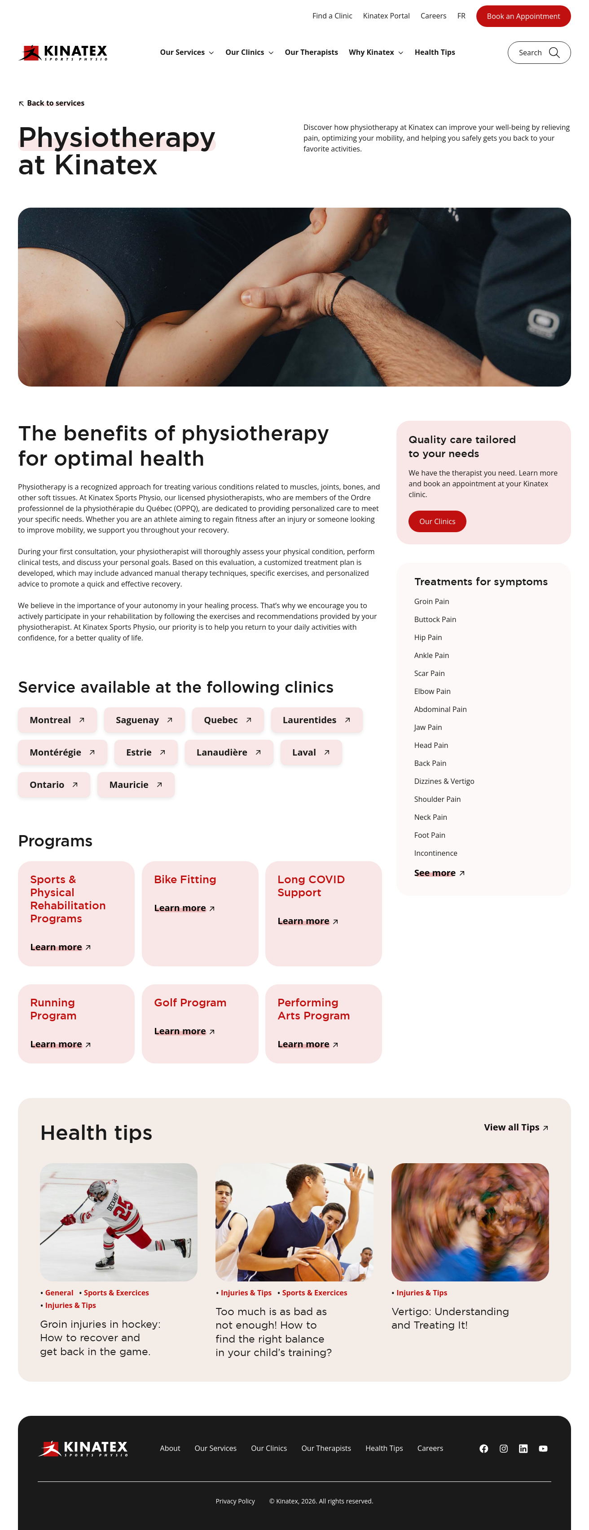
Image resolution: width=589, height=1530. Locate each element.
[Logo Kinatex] (62, 52)
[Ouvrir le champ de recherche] (539, 52)
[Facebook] (484, 1449)
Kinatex (287, 1501)
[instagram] (504, 1449)
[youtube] (543, 1449)
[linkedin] (523, 1449)
